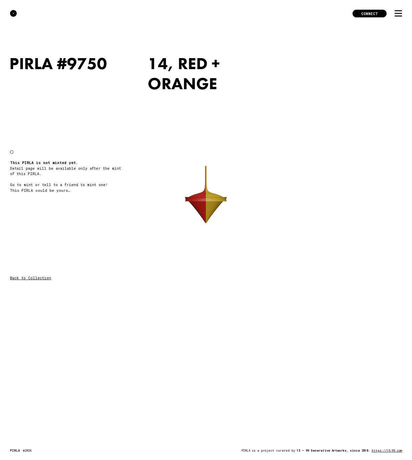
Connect (369, 13)
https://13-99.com (387, 450)
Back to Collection (30, 277)
